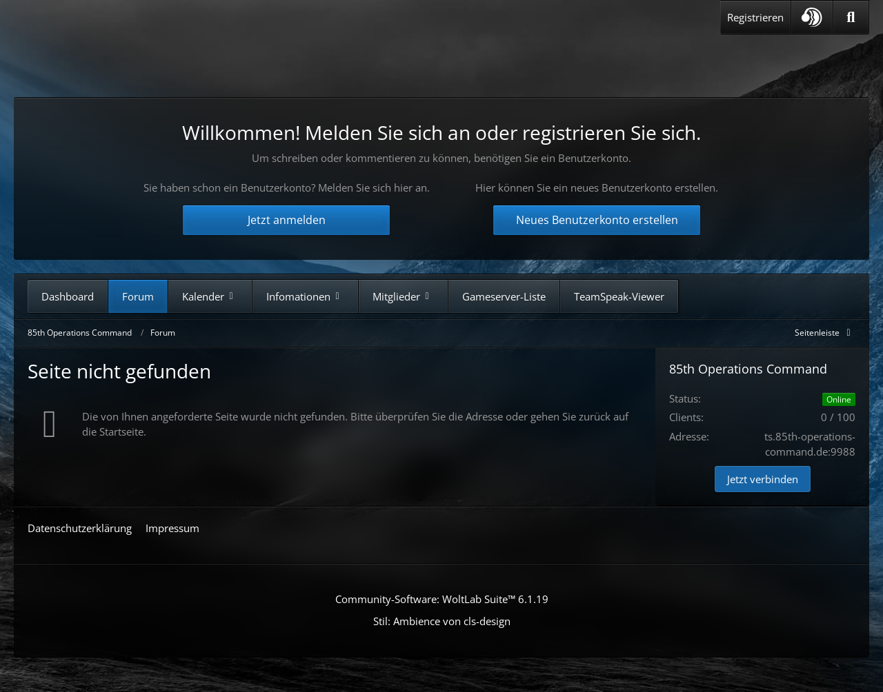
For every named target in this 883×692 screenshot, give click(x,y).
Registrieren (755, 17)
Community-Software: (441, 599)
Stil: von (441, 621)
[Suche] (851, 17)
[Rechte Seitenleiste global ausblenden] (825, 332)
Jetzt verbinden (762, 479)
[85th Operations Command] (158, 61)
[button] (812, 17)
